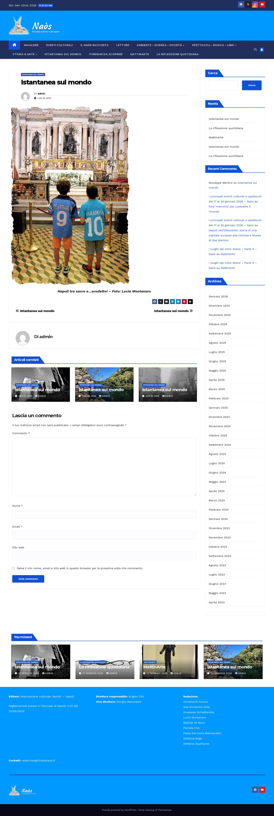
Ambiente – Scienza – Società (160, 45)
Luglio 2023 (217, 574)
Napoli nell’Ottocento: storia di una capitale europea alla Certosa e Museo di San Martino (235, 235)
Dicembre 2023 (219, 528)
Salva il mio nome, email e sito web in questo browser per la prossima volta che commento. (80, 568)
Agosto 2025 (217, 342)
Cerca (213, 73)
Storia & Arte (24, 54)
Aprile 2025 (217, 379)
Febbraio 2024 (219, 509)
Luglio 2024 (217, 463)
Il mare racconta (95, 45)
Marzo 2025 (217, 389)
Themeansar (164, 810)
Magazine (31, 45)
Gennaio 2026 (218, 296)
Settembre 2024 (220, 444)
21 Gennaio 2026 (29, 673)
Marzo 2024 (217, 500)
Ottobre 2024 (218, 435)
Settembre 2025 (220, 333)
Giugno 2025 (217, 361)
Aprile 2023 (217, 602)
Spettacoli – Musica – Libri (213, 45)
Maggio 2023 (217, 593)
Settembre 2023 (220, 556)
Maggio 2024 (217, 481)
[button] (255, 49)
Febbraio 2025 (219, 398)
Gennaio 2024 (218, 519)
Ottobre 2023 (218, 546)
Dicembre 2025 (219, 305)
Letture (122, 45)
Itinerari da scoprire (106, 54)
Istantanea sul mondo (63, 54)
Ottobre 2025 (218, 324)
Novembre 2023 (220, 537)
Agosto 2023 (217, 565)
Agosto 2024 (217, 454)
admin (41, 93)
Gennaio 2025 (218, 407)
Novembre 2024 (220, 426)
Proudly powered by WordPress (119, 810)
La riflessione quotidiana (178, 54)
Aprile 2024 (217, 491)
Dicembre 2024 (219, 417)
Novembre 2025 (220, 315)
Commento (21, 433)
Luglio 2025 (217, 352)
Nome (17, 505)
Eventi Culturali (59, 45)
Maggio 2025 (217, 370)
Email (17, 526)
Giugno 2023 (217, 583)
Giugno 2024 (217, 472)
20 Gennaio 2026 (222, 673)
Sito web (18, 547)
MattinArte (139, 54)
